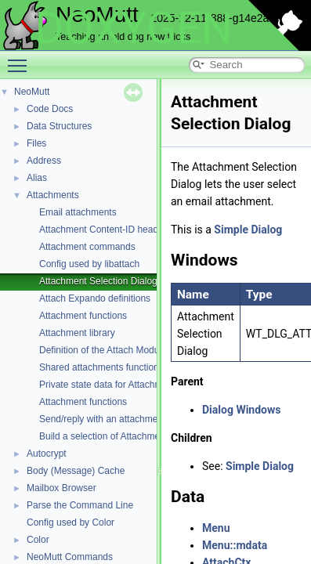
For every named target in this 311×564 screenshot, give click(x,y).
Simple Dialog (248, 229)
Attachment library (77, 332)
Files (36, 143)
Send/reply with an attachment (102, 419)
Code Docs (50, 108)
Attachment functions (83, 315)
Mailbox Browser (61, 488)
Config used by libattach (89, 263)
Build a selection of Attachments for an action (132, 436)
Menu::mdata (234, 545)
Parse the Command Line (80, 505)
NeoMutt (31, 91)
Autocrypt (47, 453)
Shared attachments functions (101, 367)
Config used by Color (70, 522)
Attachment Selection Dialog (98, 281)
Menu (216, 528)
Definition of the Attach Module (103, 350)
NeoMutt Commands (70, 556)
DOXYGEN (133, 28)
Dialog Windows (241, 409)
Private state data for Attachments (109, 384)
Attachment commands (87, 246)
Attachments (53, 195)
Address (44, 160)
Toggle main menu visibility (21, 59)
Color (38, 539)
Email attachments (78, 212)
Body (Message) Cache (76, 470)
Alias (37, 177)
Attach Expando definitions (94, 298)
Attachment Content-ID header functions (123, 229)
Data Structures (59, 126)
